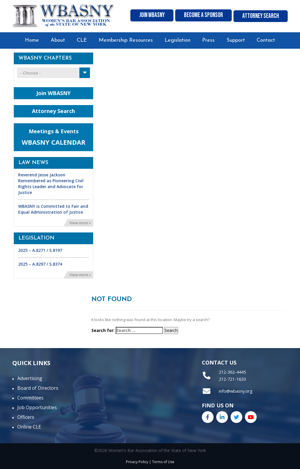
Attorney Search (261, 16)
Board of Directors (37, 388)
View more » (80, 222)
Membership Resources (126, 40)
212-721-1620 (232, 378)
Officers (25, 417)
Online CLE (29, 427)
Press (208, 40)
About (58, 40)
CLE (82, 40)
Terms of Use (163, 461)
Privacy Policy (137, 461)
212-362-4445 (232, 371)
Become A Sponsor (205, 16)
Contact (266, 40)
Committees (30, 397)
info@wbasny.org (235, 390)
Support (235, 40)
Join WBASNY (154, 16)
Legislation (177, 40)
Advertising (29, 378)
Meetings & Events (53, 137)
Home (32, 40)
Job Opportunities (37, 407)
